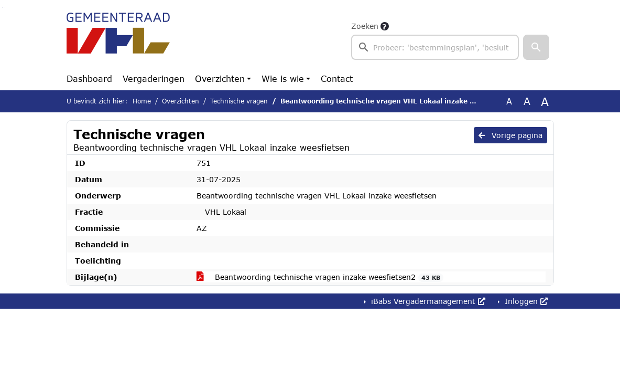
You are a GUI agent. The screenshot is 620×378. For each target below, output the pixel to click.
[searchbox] (435, 47)
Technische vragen (239, 101)
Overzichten (220, 78)
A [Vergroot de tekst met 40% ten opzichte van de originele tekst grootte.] (545, 101)
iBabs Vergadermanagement (426, 301)
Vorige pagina (510, 135)
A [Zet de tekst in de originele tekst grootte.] (509, 101)
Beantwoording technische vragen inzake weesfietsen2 (320, 277)
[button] (536, 47)
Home (142, 101)
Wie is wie (283, 78)
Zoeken (364, 26)
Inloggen (525, 301)
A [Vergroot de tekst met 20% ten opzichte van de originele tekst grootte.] (527, 101)
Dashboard (89, 78)
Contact (337, 78)
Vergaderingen (153, 78)
